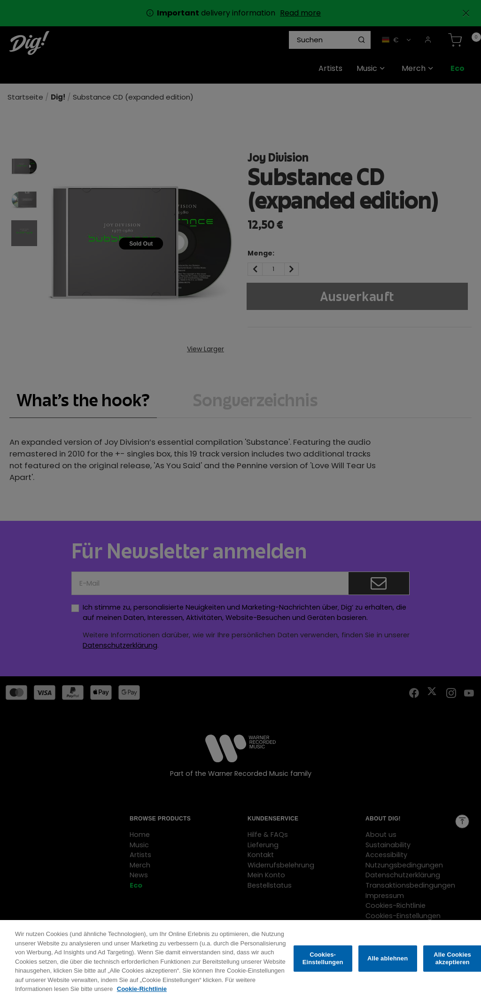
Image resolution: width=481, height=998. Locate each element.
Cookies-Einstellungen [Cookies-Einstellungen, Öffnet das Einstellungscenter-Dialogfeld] (323, 964)
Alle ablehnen (387, 963)
